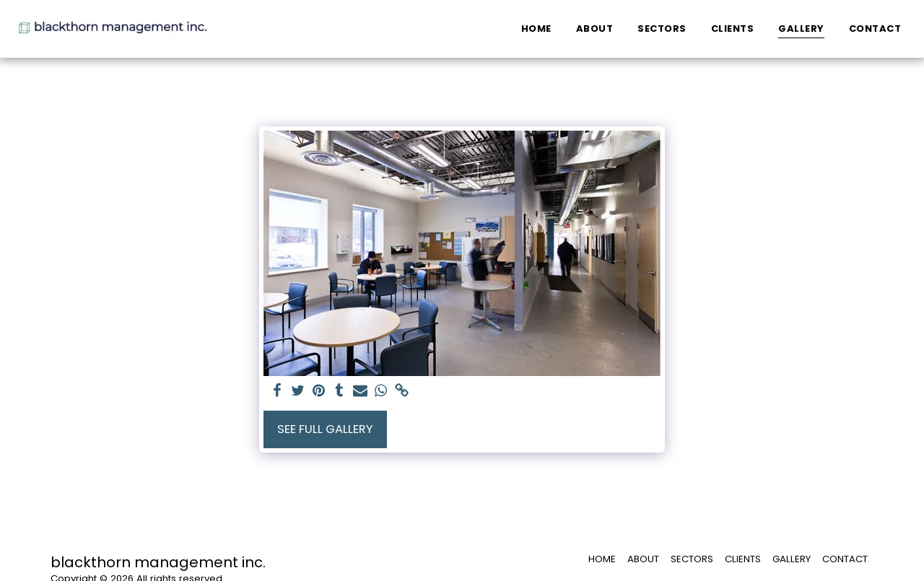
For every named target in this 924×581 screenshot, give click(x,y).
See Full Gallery (325, 429)
